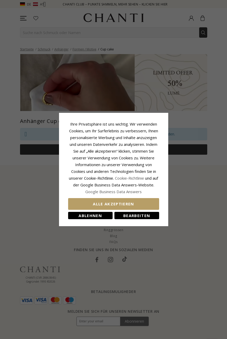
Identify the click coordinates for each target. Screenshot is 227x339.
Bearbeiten (136, 215)
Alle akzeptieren (113, 203)
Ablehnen (90, 215)
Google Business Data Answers (113, 191)
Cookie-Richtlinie (129, 178)
